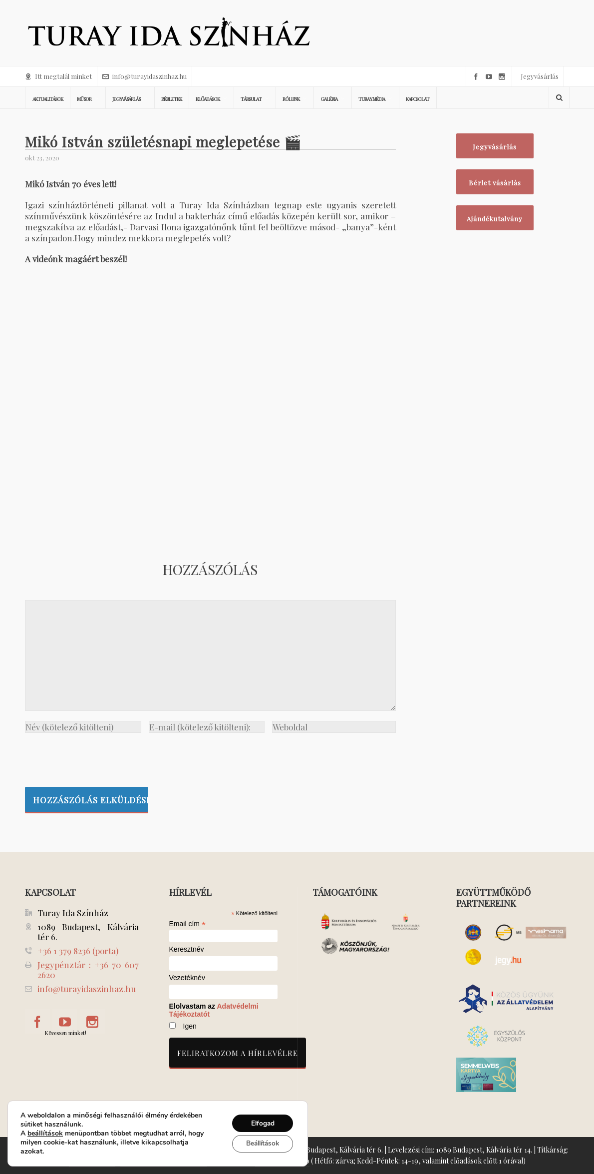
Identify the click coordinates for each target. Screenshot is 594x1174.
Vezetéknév (187, 978)
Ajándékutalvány (495, 218)
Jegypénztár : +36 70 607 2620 (88, 969)
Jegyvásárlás (540, 76)
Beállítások (260, 1144)
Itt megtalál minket (58, 76)
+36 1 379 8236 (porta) (77, 950)
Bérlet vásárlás (495, 182)
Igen (190, 1026)
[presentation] (101, 757)
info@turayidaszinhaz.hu (144, 76)
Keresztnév (186, 949)
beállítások (45, 1133)
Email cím (187, 923)
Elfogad (260, 1123)
